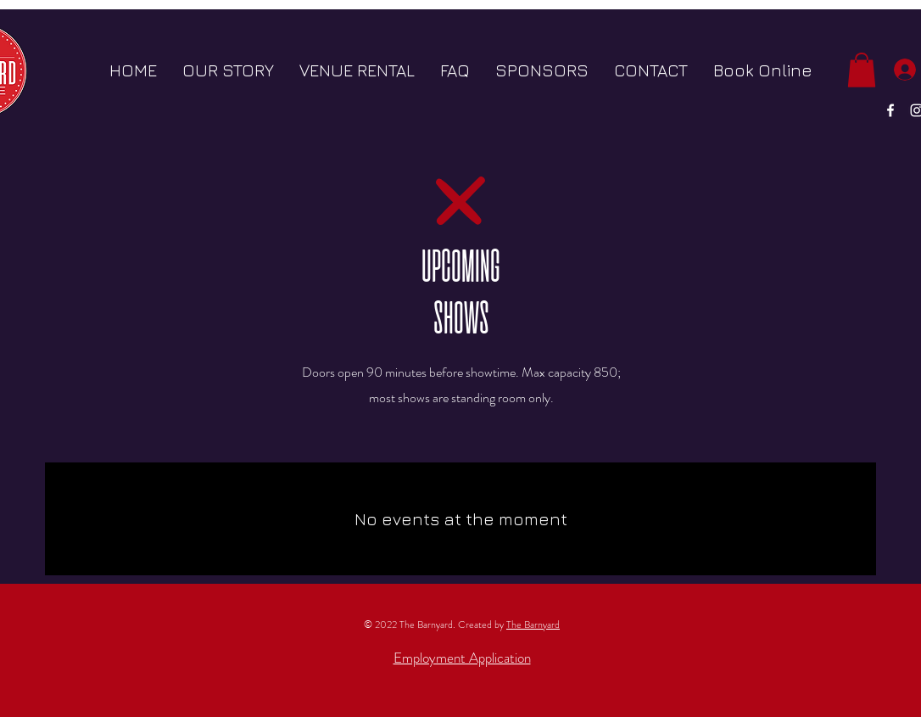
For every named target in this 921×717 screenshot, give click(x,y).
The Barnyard (533, 624)
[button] (861, 70)
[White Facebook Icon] (890, 110)
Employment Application (462, 657)
